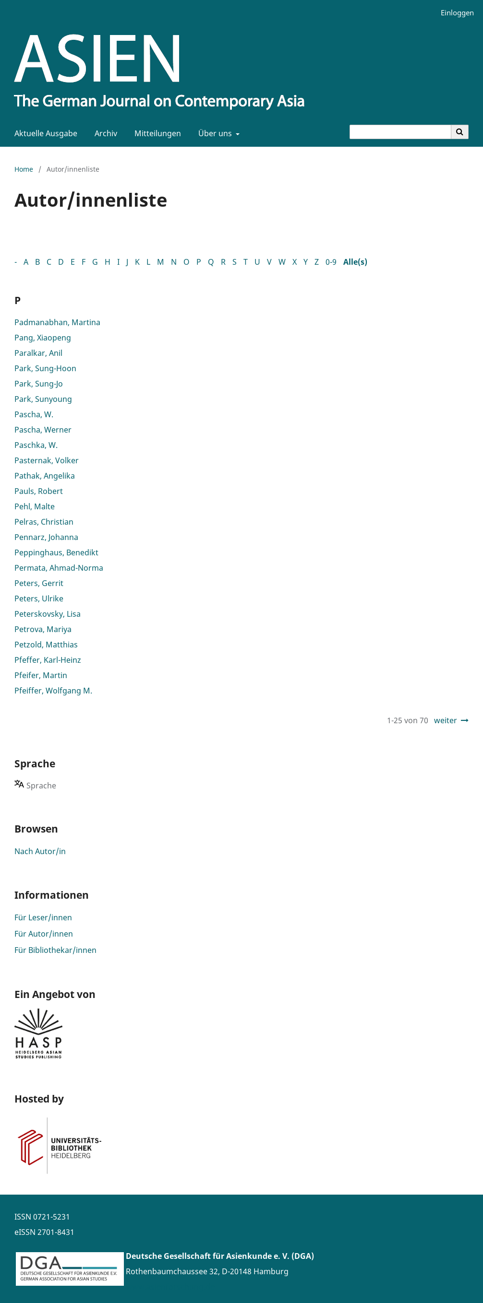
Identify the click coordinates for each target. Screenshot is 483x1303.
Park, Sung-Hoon (45, 368)
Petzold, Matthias (46, 644)
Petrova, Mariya (43, 629)
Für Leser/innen (43, 917)
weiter (445, 720)
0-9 (331, 262)
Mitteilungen (156, 133)
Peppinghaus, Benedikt (56, 552)
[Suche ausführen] (460, 132)
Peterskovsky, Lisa (47, 614)
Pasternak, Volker (46, 460)
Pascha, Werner (43, 429)
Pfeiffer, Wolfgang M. (53, 690)
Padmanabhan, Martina (57, 322)
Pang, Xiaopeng (42, 337)
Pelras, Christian (43, 522)
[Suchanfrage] (400, 132)
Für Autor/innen (43, 933)
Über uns (214, 133)
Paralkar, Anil (38, 353)
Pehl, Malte (34, 506)
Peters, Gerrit (38, 583)
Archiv (104, 133)
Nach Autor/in (40, 851)
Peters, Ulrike (38, 598)
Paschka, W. (36, 445)
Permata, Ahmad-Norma (58, 568)
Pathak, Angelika (44, 475)
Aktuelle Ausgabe (44, 133)
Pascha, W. (33, 414)
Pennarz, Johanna (46, 537)
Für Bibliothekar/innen (55, 950)
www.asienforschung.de (170, 1286)
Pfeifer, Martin (40, 675)
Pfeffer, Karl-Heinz (47, 660)
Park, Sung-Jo (38, 383)
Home (23, 169)
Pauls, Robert (38, 491)
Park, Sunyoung (43, 399)
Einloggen (454, 12)
